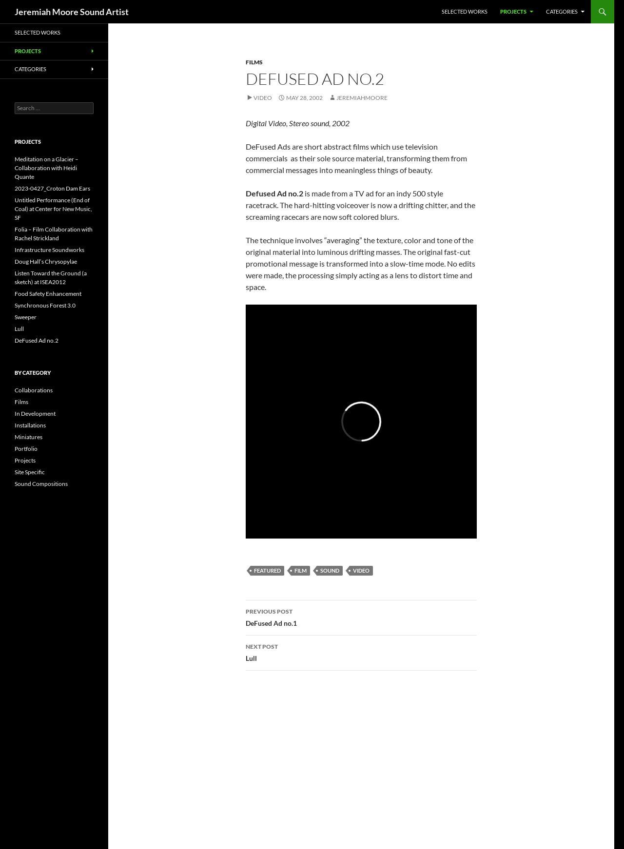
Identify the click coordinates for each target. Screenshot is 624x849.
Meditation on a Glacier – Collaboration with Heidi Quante (46, 167)
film (300, 570)
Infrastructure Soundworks (49, 249)
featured (267, 570)
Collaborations (34, 390)
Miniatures (28, 437)
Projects (513, 11)
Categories (562, 11)
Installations (30, 425)
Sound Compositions (41, 483)
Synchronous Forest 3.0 (45, 305)
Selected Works (465, 11)
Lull (361, 651)
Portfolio (26, 448)
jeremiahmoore (362, 97)
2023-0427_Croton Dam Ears (52, 188)
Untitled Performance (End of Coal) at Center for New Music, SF (53, 208)
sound (329, 570)
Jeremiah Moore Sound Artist (72, 11)
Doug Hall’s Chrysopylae (46, 261)
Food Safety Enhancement (48, 293)
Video (263, 97)
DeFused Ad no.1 (361, 616)
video (361, 570)
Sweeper (26, 317)
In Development (35, 413)
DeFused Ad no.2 (36, 340)
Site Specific (30, 472)
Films (254, 62)
